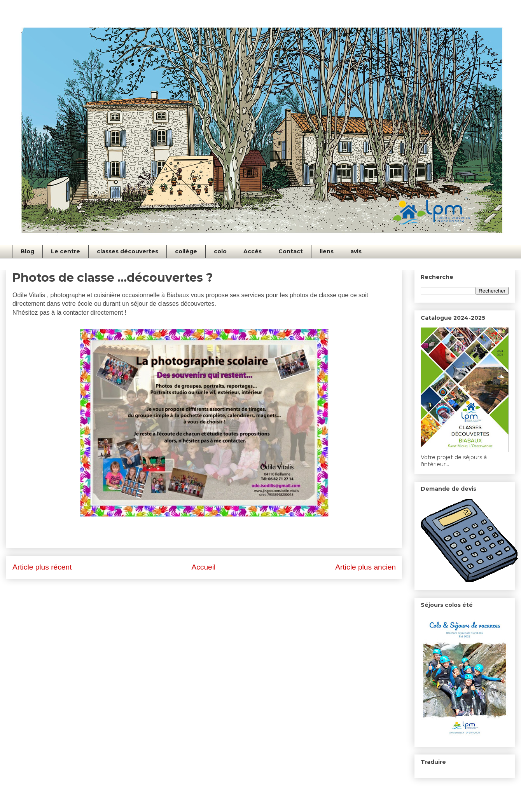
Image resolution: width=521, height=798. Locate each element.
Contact (290, 251)
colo (220, 251)
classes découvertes (127, 251)
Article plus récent (42, 567)
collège (186, 251)
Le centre (65, 251)
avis (356, 251)
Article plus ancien (365, 567)
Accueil (203, 567)
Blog (27, 251)
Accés (252, 251)
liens (327, 251)
